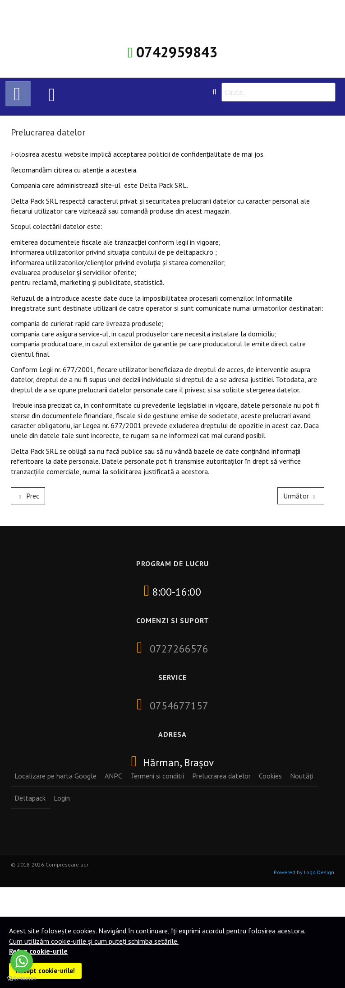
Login (62, 797)
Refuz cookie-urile (38, 950)
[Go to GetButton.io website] (21, 979)
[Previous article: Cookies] (28, 495)
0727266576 (179, 648)
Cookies (270, 775)
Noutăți (301, 775)
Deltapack (30, 797)
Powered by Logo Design (304, 872)
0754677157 (179, 705)
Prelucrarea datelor (221, 775)
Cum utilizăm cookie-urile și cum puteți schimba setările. (94, 941)
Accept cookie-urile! (45, 970)
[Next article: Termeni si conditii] (300, 495)
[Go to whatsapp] (21, 961)
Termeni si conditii (157, 775)
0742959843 (176, 51)
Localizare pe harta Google (55, 775)
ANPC (113, 775)
